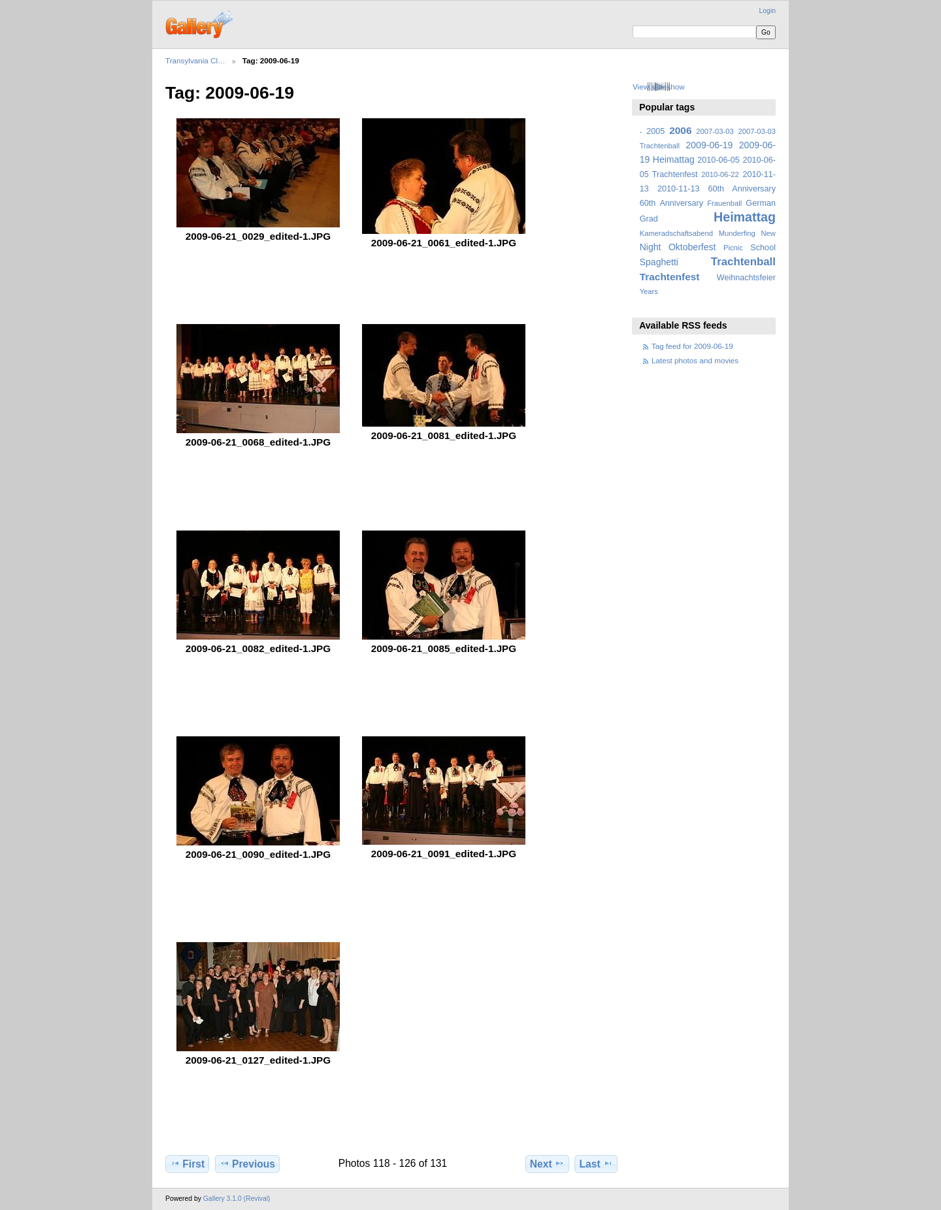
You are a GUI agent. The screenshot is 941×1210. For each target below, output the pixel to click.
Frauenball (724, 203)
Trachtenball (743, 261)
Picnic (733, 248)
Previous (247, 1163)
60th (648, 203)
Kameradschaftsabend (676, 233)
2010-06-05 (718, 160)
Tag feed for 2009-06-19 (692, 346)
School (763, 247)
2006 (680, 130)
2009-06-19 (709, 145)
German (761, 203)
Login (767, 10)
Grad (649, 218)
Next (547, 1163)
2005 (655, 131)
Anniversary (681, 203)
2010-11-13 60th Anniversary (716, 188)
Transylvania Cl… (195, 60)
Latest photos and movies (695, 360)
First (187, 1163)
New (768, 233)
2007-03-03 (714, 131)
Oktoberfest (692, 247)
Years (649, 291)
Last (596, 1163)
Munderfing (737, 233)
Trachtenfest (670, 276)
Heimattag (745, 217)
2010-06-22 (719, 174)
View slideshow (659, 86)
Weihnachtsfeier (746, 277)
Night (650, 247)
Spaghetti (659, 262)
